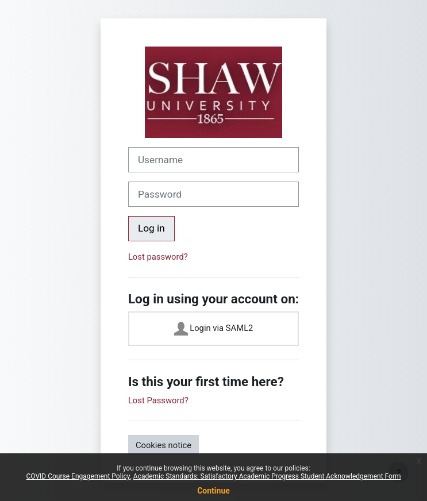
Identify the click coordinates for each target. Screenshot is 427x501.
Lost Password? (158, 400)
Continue (213, 490)
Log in (151, 228)
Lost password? (158, 257)
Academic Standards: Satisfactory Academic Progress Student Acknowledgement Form (267, 476)
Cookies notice (163, 445)
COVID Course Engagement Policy (78, 476)
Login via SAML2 (213, 329)
